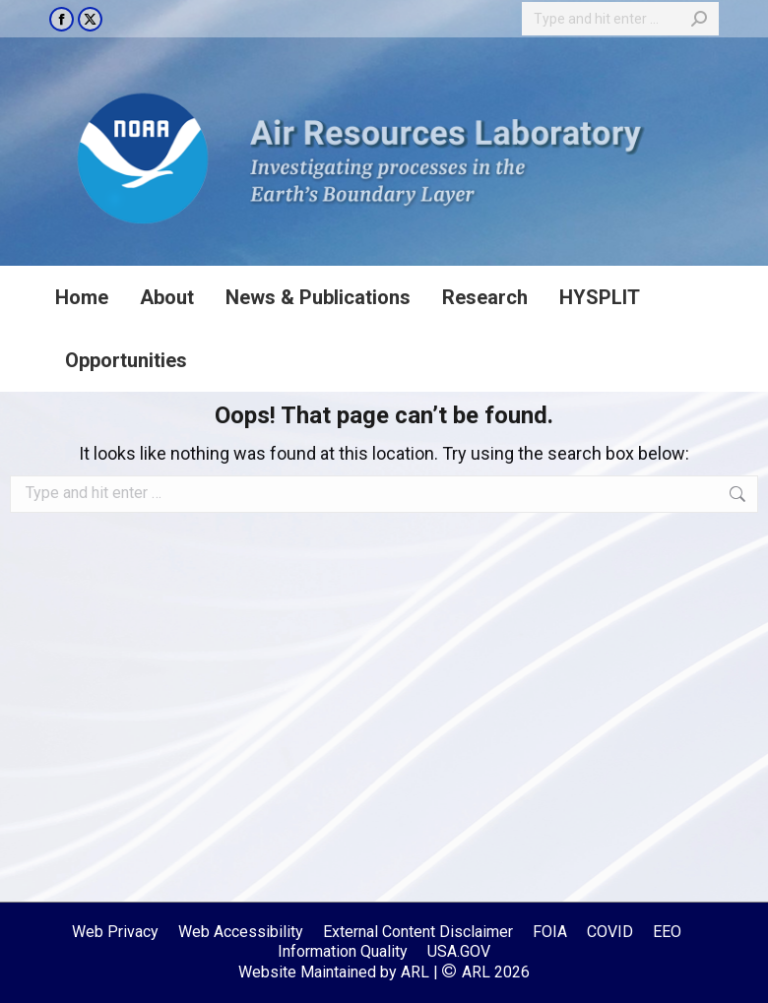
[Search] (620, 18)
